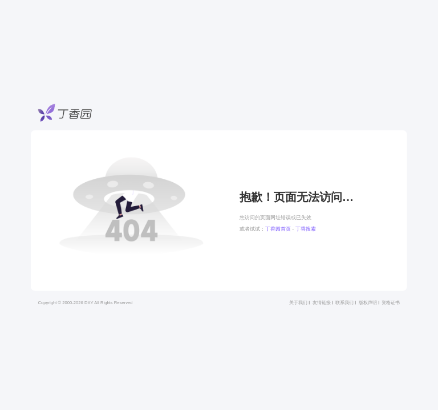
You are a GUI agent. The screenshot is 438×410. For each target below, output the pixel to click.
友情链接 (322, 302)
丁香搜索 (305, 229)
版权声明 (368, 302)
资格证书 (391, 302)
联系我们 (344, 302)
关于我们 (298, 302)
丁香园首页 (278, 229)
